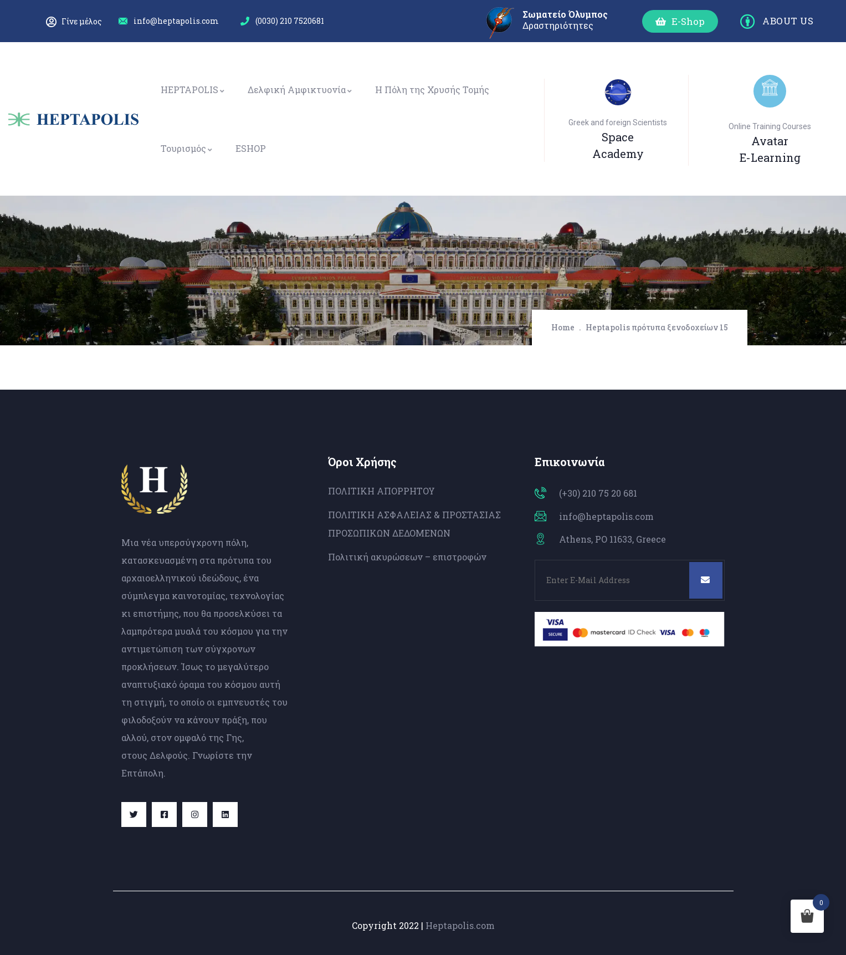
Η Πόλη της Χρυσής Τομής (432, 89)
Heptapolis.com (460, 925)
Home (563, 327)
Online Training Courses (770, 126)
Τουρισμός (187, 148)
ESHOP (250, 148)
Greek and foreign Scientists (617, 122)
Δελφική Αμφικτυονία (300, 89)
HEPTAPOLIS (193, 89)
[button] (680, 21)
